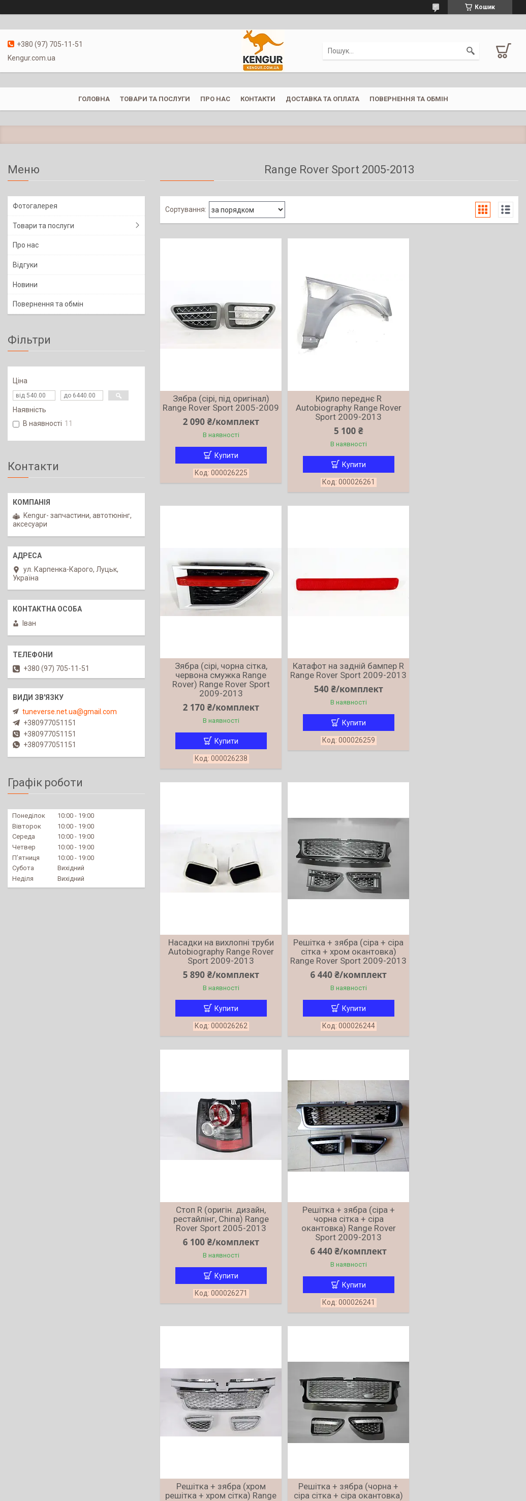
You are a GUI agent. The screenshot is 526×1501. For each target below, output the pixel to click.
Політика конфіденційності (368, 1491)
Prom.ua (311, 1473)
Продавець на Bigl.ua (263, 1482)
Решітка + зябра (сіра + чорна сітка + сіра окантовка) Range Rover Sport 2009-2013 (339, 968)
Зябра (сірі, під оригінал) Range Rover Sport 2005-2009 (218, 407)
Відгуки (25, 265)
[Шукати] (470, 51)
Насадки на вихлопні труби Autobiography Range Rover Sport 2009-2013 (339, 685)
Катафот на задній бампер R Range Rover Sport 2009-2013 (218, 685)
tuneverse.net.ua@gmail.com (69, 712)
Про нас (215, 99)
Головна (94, 99)
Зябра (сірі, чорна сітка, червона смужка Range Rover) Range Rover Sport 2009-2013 (460, 412)
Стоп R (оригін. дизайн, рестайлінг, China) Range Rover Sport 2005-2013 (218, 963)
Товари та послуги (155, 99)
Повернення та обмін (408, 99)
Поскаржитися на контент (287, 1491)
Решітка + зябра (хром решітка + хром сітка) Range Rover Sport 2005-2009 (461, 968)
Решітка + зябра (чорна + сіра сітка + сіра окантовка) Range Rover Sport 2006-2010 (217, 1246)
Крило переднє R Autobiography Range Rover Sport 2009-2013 (339, 407)
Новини (25, 285)
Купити (223, 465)
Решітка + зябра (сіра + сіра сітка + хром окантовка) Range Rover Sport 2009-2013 (461, 690)
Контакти (257, 99)
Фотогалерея (35, 206)
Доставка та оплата (322, 99)
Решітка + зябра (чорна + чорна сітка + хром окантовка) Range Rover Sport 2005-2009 (339, 1246)
